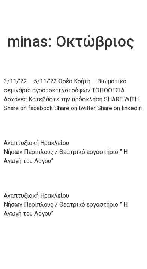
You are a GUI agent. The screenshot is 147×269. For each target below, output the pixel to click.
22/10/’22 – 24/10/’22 (63, 125)
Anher (24, 15)
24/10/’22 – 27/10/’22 (63, 64)
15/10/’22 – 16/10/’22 (63, 178)
